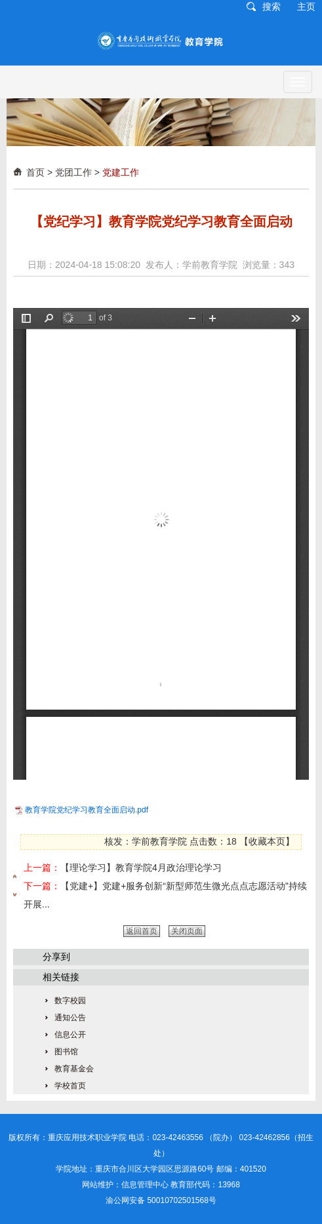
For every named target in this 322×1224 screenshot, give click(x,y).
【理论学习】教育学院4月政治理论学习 (141, 867)
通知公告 (70, 1017)
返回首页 (141, 931)
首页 (35, 172)
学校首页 (70, 1085)
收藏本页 (267, 841)
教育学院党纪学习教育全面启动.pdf (86, 809)
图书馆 (66, 1051)
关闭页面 (187, 931)
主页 (306, 6)
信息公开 (70, 1034)
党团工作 (73, 172)
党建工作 (120, 172)
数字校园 (70, 1000)
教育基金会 (74, 1068)
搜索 (271, 6)
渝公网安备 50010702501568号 (161, 1200)
